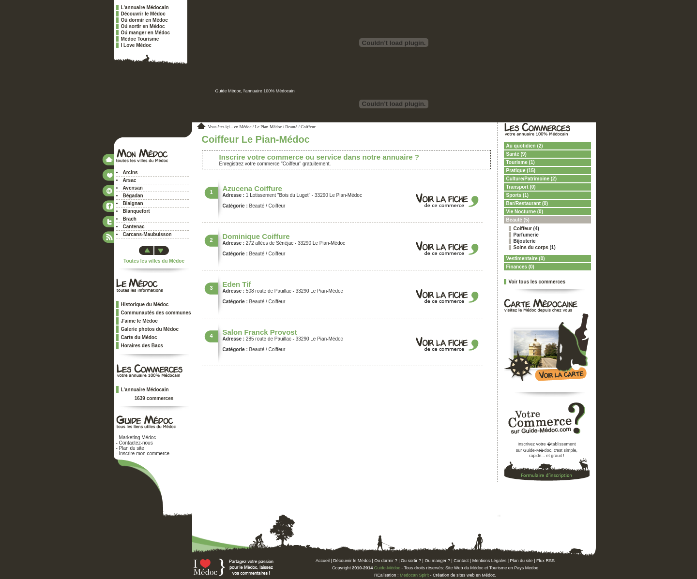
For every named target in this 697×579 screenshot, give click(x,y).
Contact (461, 560)
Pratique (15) (521, 170)
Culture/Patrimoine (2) (531, 178)
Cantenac (134, 226)
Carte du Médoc (139, 337)
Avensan (133, 188)
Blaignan (133, 203)
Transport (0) (521, 187)
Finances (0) (520, 266)
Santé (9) (516, 154)
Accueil (323, 560)
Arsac (129, 180)
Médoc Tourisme (140, 39)
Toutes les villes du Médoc (153, 261)
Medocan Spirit (414, 575)
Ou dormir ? (385, 560)
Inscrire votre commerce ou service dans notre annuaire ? (319, 157)
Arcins (130, 172)
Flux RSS (545, 560)
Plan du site (131, 448)
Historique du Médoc (145, 304)
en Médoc (243, 126)
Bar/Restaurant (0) (527, 203)
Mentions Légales (489, 560)
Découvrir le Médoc (143, 13)
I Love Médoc (136, 45)
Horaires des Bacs (142, 345)
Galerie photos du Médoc (150, 329)
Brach (129, 219)
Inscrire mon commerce (144, 453)
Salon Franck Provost (260, 332)
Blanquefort (136, 211)
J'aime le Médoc (139, 321)
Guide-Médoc (387, 567)
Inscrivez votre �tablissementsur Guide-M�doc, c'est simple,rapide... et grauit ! (546, 450)
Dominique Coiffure (256, 236)
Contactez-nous (136, 442)
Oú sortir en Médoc (143, 26)
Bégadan (133, 195)
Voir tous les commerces (537, 281)
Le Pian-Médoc (268, 126)
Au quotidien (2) (524, 145)
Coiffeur (523, 228)
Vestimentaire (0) (525, 258)
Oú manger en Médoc (145, 32)
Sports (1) (517, 195)
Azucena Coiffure (252, 188)
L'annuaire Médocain (145, 7)
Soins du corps (531, 247)
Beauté (291, 126)
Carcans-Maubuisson (147, 234)
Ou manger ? (437, 560)
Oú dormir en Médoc (144, 20)
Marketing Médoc (137, 437)
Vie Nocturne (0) (525, 211)
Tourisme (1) (520, 162)
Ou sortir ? (411, 560)
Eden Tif (237, 284)
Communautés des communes (156, 312)
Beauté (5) (518, 220)
